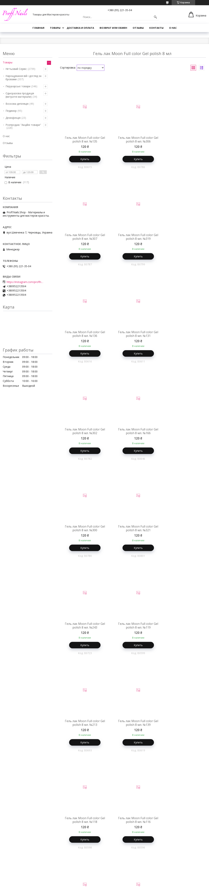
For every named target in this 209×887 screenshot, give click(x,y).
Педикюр (11, 110)
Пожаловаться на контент (124, 883)
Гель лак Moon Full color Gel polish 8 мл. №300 (182, 335)
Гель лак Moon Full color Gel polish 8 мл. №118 (182, 530)
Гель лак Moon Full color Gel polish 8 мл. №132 (83, 823)
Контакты (156, 27)
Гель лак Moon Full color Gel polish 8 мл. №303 (132, 627)
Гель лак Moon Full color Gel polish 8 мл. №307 (182, 139)
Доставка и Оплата (80, 27)
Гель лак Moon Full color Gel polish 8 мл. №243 (132, 432)
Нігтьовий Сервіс (16, 69)
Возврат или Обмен (113, 27)
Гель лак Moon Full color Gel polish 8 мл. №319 (83, 237)
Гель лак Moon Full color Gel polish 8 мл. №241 (182, 823)
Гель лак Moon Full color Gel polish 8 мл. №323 (83, 725)
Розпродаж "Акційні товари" (23, 125)
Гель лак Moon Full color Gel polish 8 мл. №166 (132, 335)
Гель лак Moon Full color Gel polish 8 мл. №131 (182, 237)
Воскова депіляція (17, 103)
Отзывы (138, 27)
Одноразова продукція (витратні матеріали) (20, 95)
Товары (55, 27)
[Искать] (155, 17)
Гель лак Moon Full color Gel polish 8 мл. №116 (83, 627)
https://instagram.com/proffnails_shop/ (25, 282)
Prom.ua (121, 880)
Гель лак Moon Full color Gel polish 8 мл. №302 (83, 335)
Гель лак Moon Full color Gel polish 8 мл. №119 (182, 432)
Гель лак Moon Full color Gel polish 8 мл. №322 (182, 627)
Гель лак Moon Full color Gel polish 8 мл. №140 (132, 725)
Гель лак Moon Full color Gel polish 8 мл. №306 (132, 139)
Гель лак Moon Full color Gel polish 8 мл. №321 (83, 432)
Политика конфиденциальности (158, 883)
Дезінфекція (13, 118)
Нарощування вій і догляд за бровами (23, 77)
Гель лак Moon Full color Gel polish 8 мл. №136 (132, 237)
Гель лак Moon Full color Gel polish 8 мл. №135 (83, 139)
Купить (82, 159)
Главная (38, 27)
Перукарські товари (18, 86)
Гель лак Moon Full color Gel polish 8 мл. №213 (83, 530)
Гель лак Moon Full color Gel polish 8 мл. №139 (132, 530)
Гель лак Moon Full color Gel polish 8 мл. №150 (132, 823)
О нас (173, 27)
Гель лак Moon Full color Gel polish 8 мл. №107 (182, 725)
